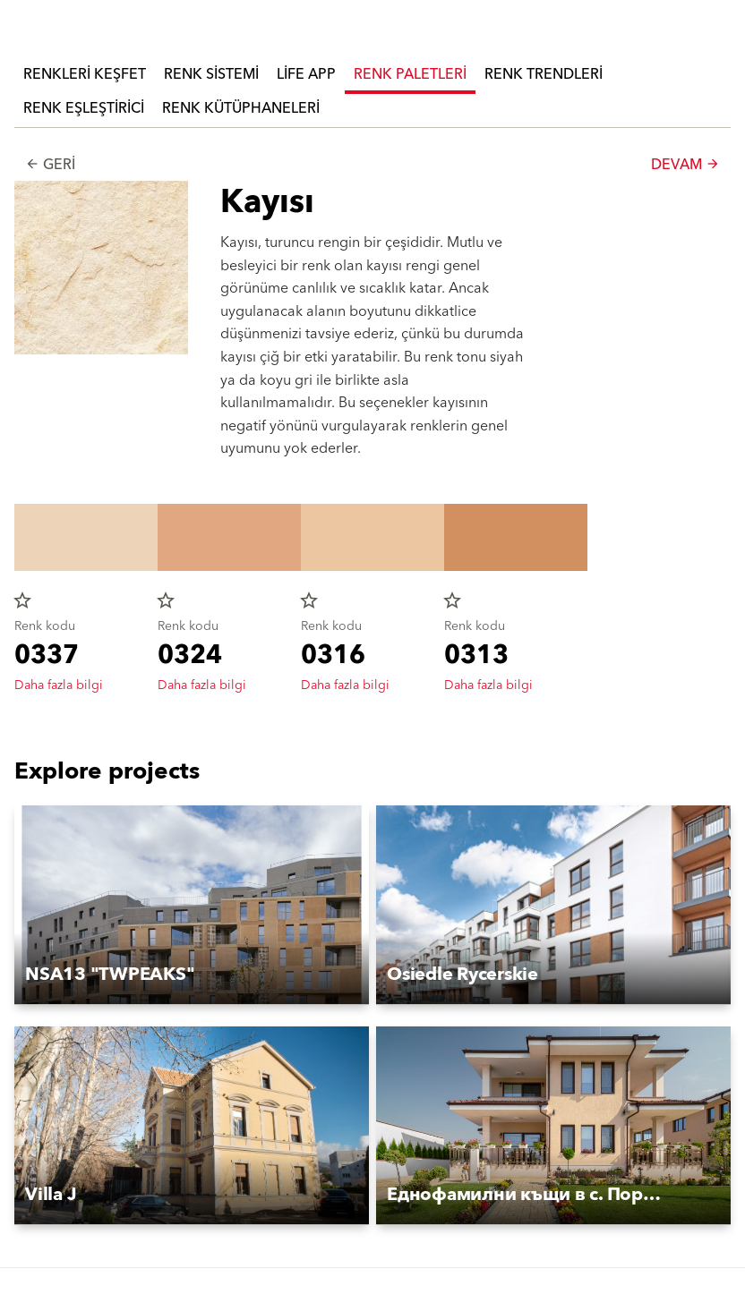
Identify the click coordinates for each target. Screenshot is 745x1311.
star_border (22, 600)
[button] (191, 905)
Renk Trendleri (543, 74)
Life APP (306, 74)
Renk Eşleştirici (83, 108)
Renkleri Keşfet (84, 74)
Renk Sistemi (211, 74)
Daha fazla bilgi (58, 685)
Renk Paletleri (410, 74)
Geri (50, 164)
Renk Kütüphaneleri (241, 108)
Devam (685, 164)
